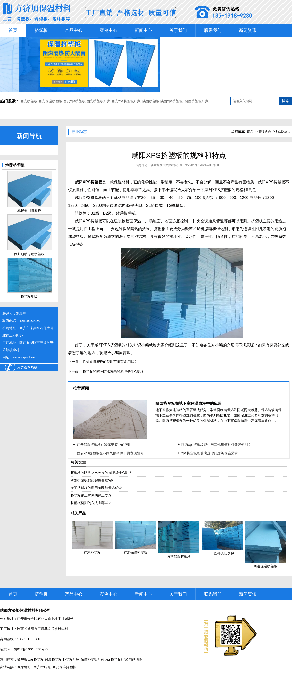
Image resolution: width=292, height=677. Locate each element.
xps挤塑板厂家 (116, 659)
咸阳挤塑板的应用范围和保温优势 (96, 488)
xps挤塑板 (36, 659)
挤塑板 (41, 30)
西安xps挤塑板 (74, 101)
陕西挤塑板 (150, 101)
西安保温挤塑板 (50, 101)
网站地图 (135, 659)
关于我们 (178, 30)
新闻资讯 (247, 30)
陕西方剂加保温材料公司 (167, 165)
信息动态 (264, 131)
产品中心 (73, 30)
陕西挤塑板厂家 (197, 101)
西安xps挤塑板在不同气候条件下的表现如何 (110, 453)
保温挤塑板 (53, 659)
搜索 (285, 101)
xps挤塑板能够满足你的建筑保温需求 (209, 453)
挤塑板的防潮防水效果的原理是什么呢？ (113, 371)
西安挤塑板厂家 (98, 101)
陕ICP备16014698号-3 (31, 649)
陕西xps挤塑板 (171, 101)
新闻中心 (143, 30)
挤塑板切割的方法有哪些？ (91, 503)
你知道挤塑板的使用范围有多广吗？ (109, 362)
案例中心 (108, 30)
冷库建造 (24, 667)
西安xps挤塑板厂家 (126, 101)
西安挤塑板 (29, 101)
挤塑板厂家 (71, 659)
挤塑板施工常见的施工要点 (91, 495)
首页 (13, 30)
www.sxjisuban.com (27, 357)
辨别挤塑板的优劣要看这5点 (92, 480)
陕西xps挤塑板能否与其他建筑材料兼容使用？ (216, 445)
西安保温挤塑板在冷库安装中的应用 (104, 445)
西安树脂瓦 (42, 667)
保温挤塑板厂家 (92, 659)
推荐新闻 (81, 388)
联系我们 (213, 30)
